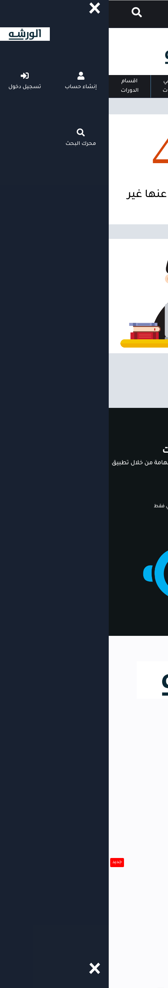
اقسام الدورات (21, 86)
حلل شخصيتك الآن (136, 862)
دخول (140, 14)
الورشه (156, 772)
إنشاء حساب (84, 14)
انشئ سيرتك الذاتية (135, 849)
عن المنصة (147, 945)
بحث (156, 814)
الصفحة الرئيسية (105, 86)
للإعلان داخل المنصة (134, 918)
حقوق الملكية (144, 959)
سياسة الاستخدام (137, 932)
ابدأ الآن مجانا (135, 492)
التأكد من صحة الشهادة (130, 890)
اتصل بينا (149, 904)
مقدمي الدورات (63, 86)
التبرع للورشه (144, 876)
